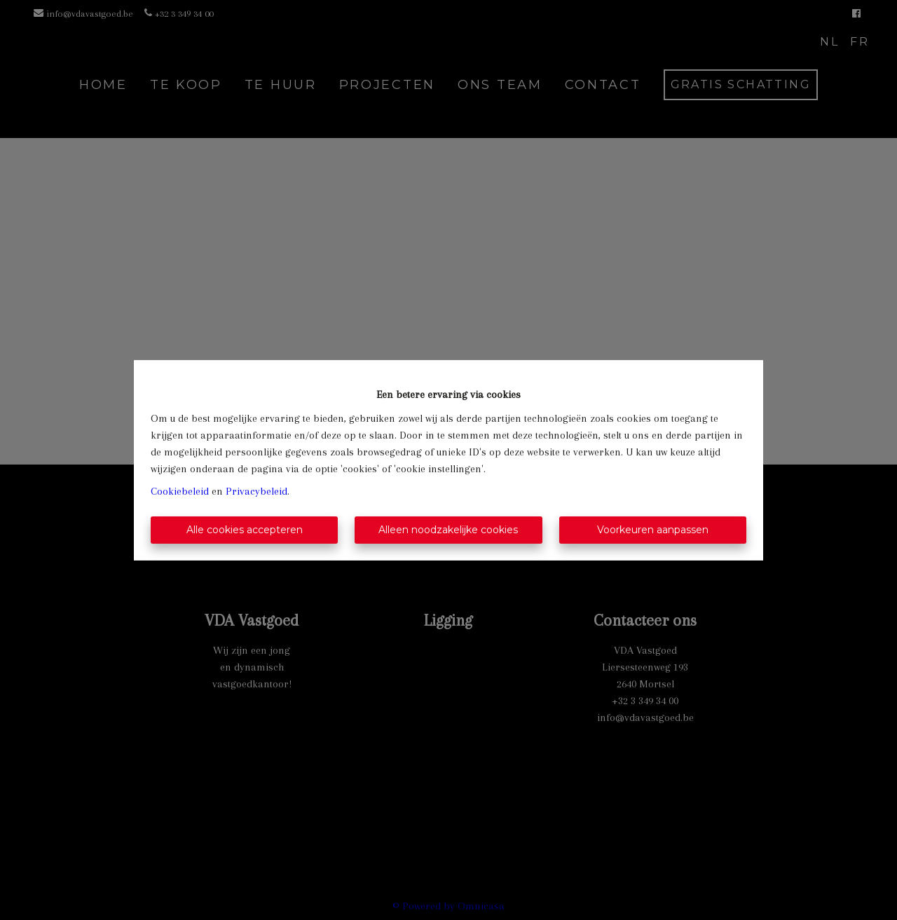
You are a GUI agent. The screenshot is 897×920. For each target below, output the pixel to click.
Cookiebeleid (180, 491)
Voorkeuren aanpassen (652, 529)
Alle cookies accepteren (244, 529)
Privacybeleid (256, 491)
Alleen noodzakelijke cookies (448, 529)
